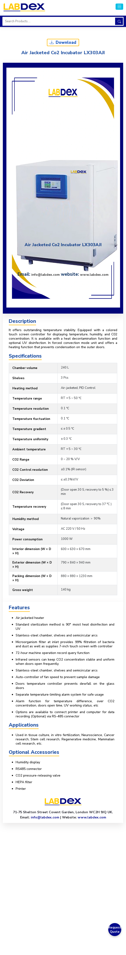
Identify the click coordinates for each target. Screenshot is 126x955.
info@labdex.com (45, 274)
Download (63, 42)
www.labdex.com (94, 274)
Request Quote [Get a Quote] (114, 929)
